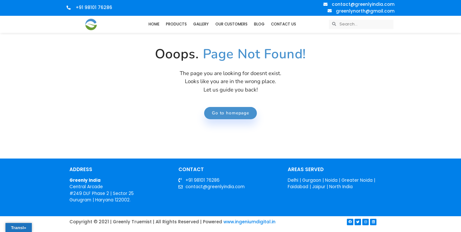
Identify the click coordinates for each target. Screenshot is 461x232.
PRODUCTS (176, 24)
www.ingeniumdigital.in (249, 222)
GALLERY (201, 24)
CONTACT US (283, 24)
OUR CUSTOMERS (231, 24)
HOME (154, 24)
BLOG (259, 24)
